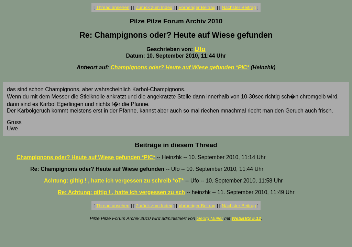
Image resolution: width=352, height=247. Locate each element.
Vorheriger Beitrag (196, 7)
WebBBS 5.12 (246, 218)
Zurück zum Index (154, 7)
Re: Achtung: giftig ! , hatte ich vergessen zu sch (121, 192)
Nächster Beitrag (239, 7)
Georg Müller (209, 218)
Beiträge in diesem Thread (176, 145)
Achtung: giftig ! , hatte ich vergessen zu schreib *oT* (114, 181)
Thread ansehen (112, 7)
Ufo (200, 48)
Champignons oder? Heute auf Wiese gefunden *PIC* (179, 67)
